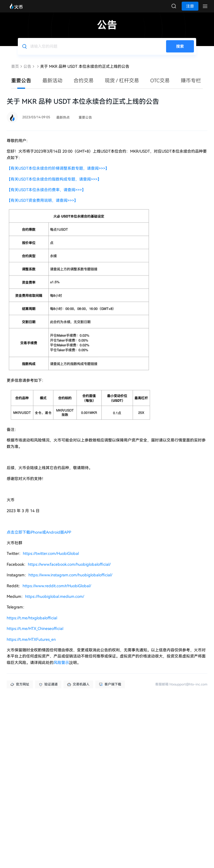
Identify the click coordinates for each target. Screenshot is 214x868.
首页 (15, 72)
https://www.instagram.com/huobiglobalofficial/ (70, 580)
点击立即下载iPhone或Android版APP (39, 538)
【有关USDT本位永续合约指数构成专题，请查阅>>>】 (54, 185)
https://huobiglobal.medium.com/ (54, 602)
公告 (27, 72)
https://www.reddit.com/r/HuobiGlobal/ (57, 591)
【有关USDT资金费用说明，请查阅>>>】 (42, 206)
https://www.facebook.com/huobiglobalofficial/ (69, 570)
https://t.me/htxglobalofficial (32, 623)
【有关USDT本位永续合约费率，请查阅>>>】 (46, 195)
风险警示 (61, 668)
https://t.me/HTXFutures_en (31, 645)
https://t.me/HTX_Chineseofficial (35, 634)
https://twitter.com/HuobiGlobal (51, 559)
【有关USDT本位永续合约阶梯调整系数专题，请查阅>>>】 (58, 174)
